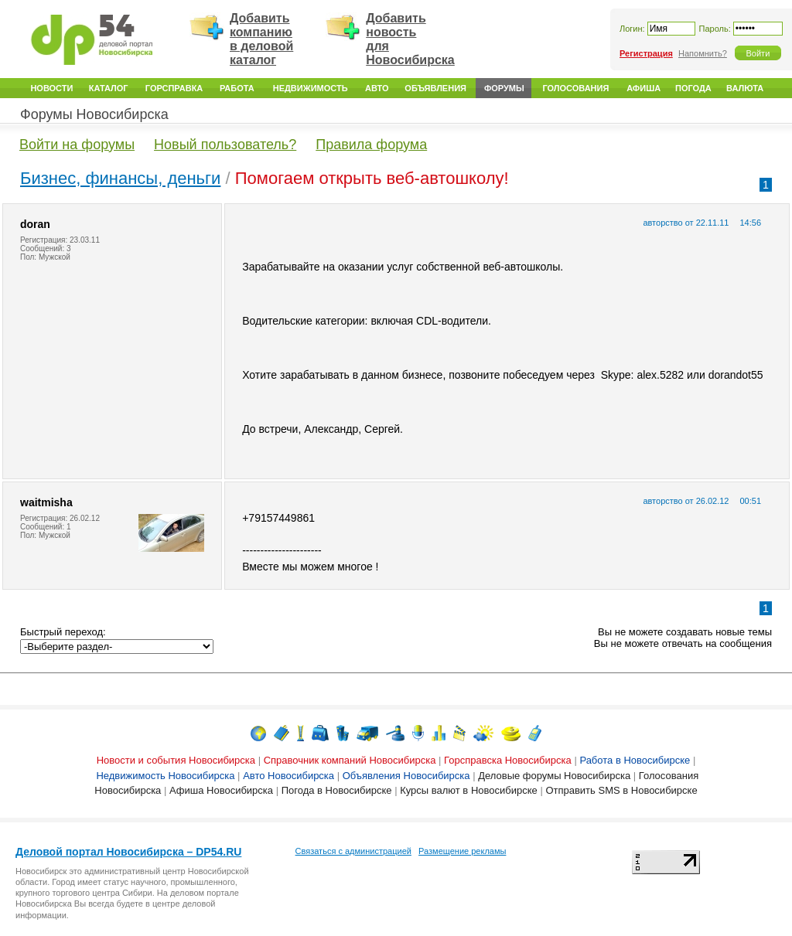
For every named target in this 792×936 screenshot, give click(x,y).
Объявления (435, 88)
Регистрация (646, 53)
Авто (376, 88)
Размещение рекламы (462, 851)
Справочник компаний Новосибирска (350, 760)
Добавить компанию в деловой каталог (261, 39)
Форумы (504, 88)
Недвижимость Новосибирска (165, 775)
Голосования (575, 88)
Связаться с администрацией (353, 851)
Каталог (108, 88)
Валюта (744, 88)
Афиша (643, 88)
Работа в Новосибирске (634, 760)
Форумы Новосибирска (94, 114)
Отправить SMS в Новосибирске (621, 790)
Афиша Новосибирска (221, 790)
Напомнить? (702, 53)
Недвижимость (310, 88)
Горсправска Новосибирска (508, 760)
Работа (237, 88)
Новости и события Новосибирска (176, 760)
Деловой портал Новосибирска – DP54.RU (128, 852)
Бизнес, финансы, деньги (120, 178)
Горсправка (174, 88)
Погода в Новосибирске (337, 790)
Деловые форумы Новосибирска (554, 775)
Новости (51, 88)
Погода (693, 88)
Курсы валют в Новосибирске (469, 790)
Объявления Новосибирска (406, 775)
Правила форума (371, 144)
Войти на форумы (77, 144)
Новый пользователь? (225, 144)
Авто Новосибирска (288, 775)
